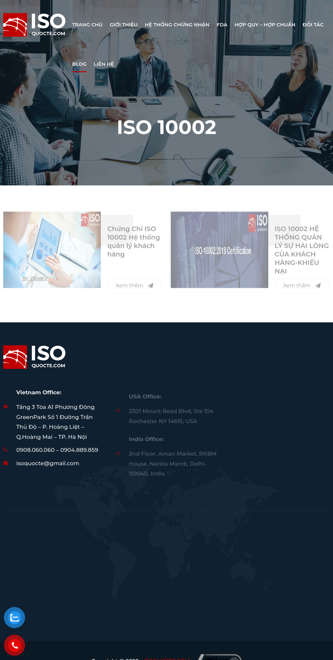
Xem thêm (134, 287)
